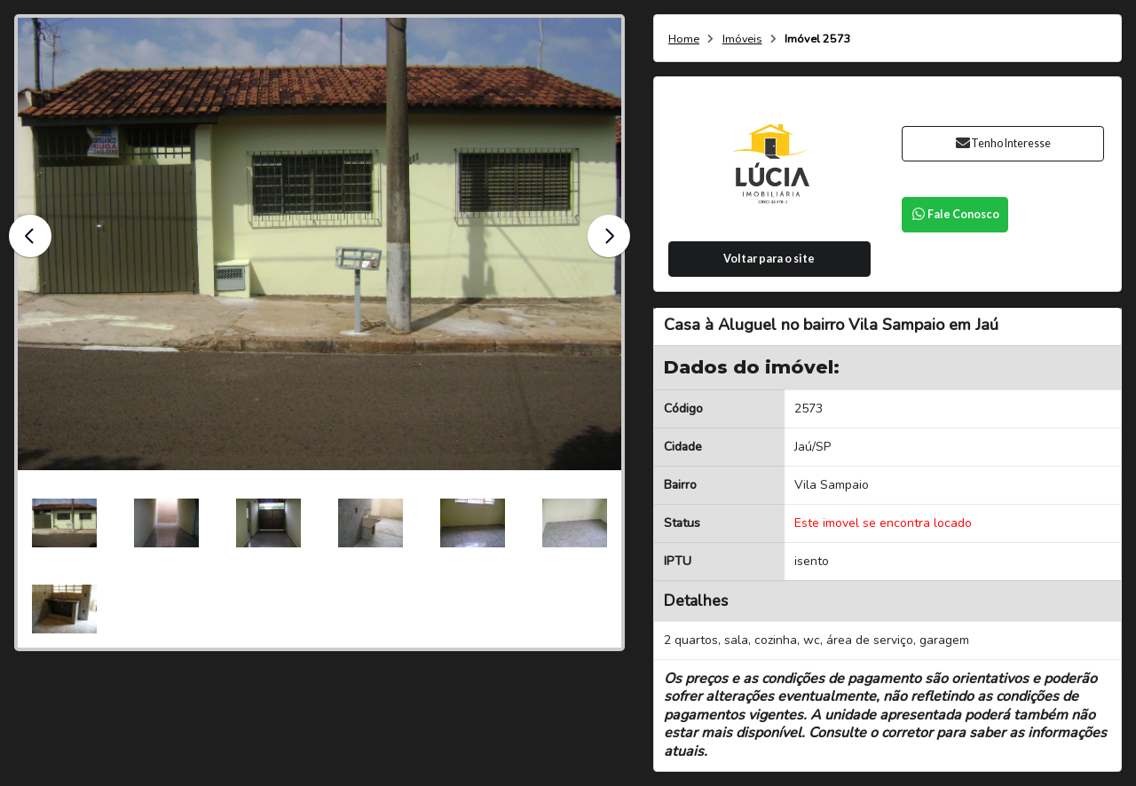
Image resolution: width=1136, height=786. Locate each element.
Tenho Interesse (1002, 143)
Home (683, 39)
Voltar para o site (769, 258)
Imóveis (742, 39)
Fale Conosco (955, 214)
